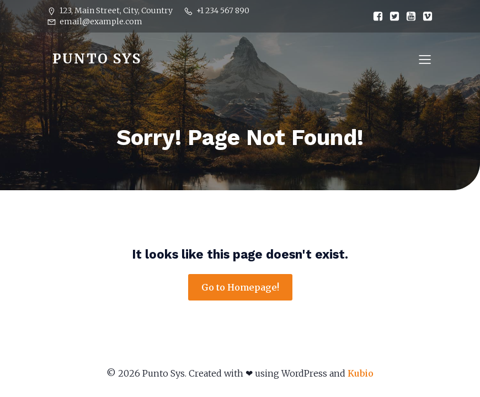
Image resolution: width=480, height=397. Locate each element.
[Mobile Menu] (425, 59)
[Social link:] (375, 16)
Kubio (361, 373)
